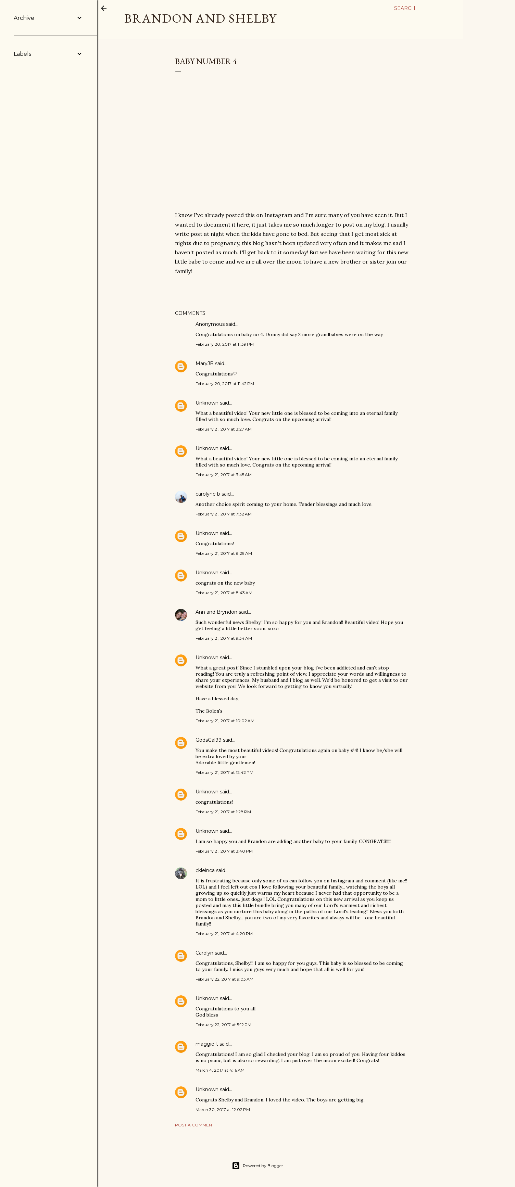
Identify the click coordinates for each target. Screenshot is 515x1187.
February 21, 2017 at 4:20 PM (224, 933)
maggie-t (207, 1044)
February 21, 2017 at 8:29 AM (224, 553)
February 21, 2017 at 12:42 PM (224, 772)
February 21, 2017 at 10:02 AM (225, 720)
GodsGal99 (209, 740)
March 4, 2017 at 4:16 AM (220, 1070)
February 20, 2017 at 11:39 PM (225, 344)
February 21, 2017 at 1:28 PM (223, 811)
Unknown (207, 403)
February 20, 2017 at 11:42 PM (225, 383)
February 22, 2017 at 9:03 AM (224, 979)
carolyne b (208, 494)
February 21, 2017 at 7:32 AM (224, 513)
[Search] (404, 8)
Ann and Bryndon (216, 612)
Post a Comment (194, 1124)
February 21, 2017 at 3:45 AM (224, 474)
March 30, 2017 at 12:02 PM (223, 1109)
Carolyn (204, 953)
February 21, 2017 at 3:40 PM (224, 851)
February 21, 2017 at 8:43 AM (224, 592)
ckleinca (205, 870)
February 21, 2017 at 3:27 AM (224, 429)
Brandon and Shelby (200, 18)
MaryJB (205, 363)
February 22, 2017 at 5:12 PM (223, 1024)
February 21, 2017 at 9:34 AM (224, 638)
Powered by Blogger (257, 1166)
